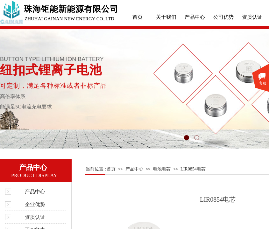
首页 (137, 17)
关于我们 (166, 17)
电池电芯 (162, 169)
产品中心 (195, 17)
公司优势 (223, 17)
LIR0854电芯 (193, 169)
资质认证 (252, 17)
